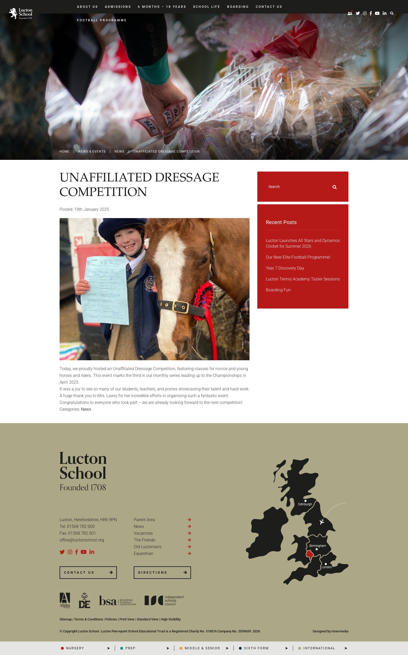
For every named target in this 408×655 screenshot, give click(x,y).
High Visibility (171, 619)
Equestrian (143, 553)
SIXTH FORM (256, 648)
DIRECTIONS (153, 572)
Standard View (147, 619)
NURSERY (75, 648)
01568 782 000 (81, 526)
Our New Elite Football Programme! (298, 257)
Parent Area (144, 519)
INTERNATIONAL (319, 648)
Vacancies (143, 533)
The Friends (144, 540)
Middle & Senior (202, 648)
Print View (127, 619)
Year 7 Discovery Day (285, 268)
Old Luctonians (147, 546)
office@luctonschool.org (82, 540)
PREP (130, 648)
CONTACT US (79, 572)
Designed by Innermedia (330, 631)
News (139, 526)
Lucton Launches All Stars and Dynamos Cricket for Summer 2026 (303, 243)
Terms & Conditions (88, 619)
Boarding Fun (278, 289)
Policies (111, 619)
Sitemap (66, 619)
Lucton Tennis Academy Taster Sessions (303, 279)
